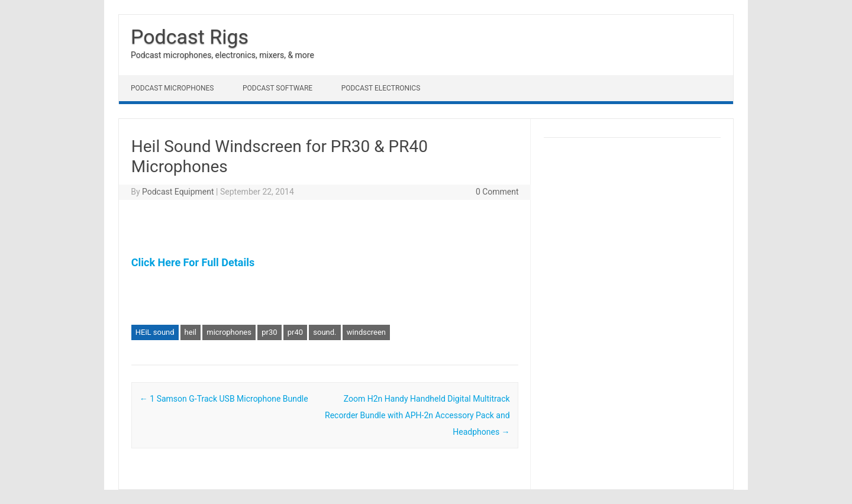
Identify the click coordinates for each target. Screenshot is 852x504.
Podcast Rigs (189, 37)
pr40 (295, 332)
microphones (228, 332)
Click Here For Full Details (192, 262)
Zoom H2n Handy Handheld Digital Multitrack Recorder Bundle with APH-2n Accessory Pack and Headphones (417, 415)
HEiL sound (155, 332)
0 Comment (497, 191)
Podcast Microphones (172, 88)
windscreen (366, 332)
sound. (324, 332)
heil (190, 332)
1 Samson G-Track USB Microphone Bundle (224, 398)
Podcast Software (277, 88)
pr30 (269, 332)
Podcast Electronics (381, 88)
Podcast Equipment (178, 191)
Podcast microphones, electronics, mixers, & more (222, 55)
